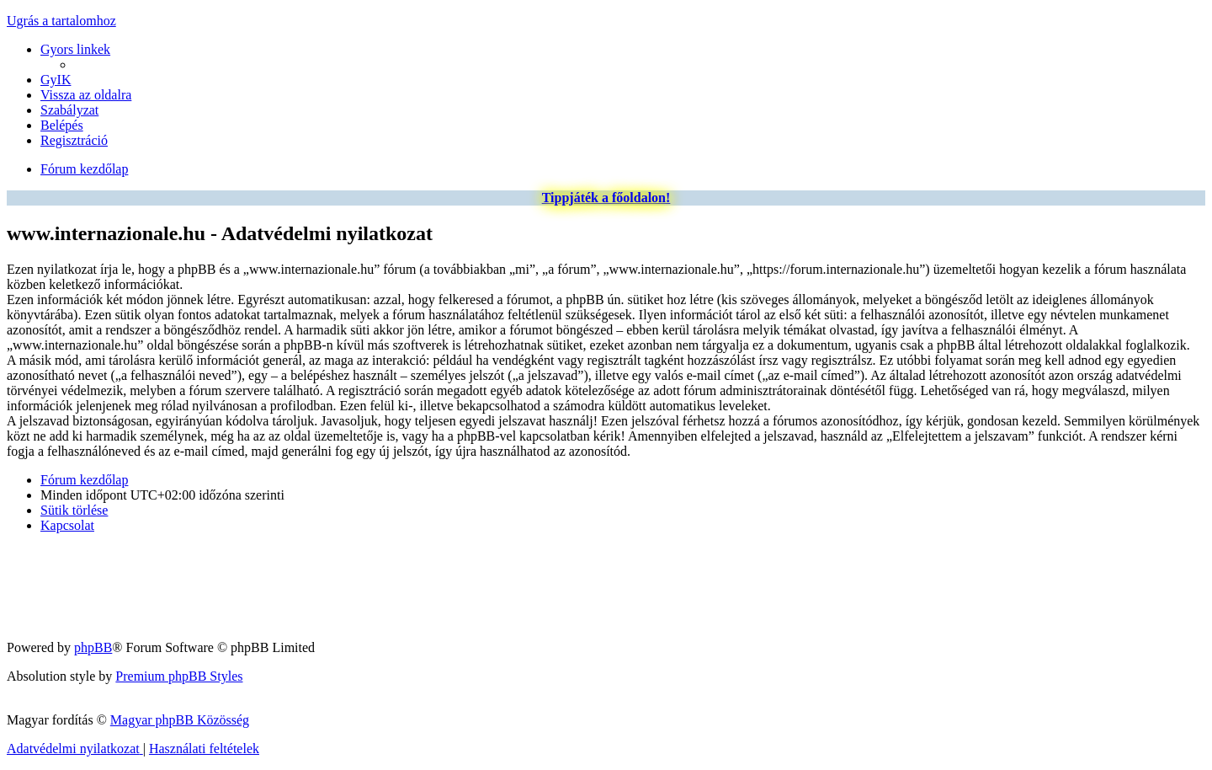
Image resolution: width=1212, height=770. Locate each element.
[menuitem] (55, 79)
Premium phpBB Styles (178, 676)
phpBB (93, 647)
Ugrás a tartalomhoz (61, 20)
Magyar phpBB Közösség (179, 720)
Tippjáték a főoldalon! (606, 197)
